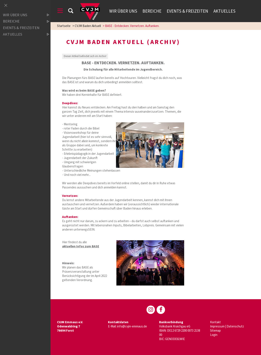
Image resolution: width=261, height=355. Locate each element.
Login (213, 335)
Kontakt (215, 322)
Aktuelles (224, 11)
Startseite (64, 26)
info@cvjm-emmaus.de (132, 326)
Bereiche (151, 11)
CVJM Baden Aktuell (88, 26)
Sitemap (215, 330)
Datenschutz (235, 326)
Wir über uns (123, 11)
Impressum (217, 326)
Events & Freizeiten (187, 11)
